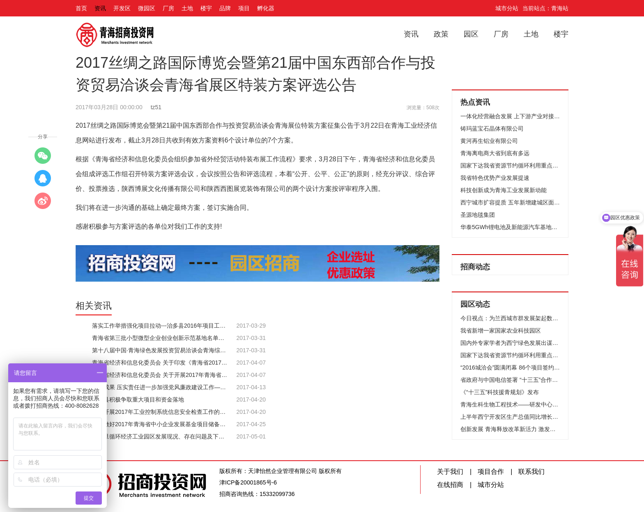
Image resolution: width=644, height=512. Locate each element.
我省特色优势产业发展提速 (494, 177)
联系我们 (531, 471)
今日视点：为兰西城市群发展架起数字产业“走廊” (510, 318)
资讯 (100, 8)
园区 (471, 34)
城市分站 (506, 8)
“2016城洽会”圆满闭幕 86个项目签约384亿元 (510, 367)
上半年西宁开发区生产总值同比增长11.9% (510, 416)
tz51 (156, 107)
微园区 (146, 8)
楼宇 (206, 8)
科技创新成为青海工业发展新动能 (503, 190)
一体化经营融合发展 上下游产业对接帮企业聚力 (510, 116)
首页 (81, 8)
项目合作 (491, 471)
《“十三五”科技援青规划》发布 (499, 392)
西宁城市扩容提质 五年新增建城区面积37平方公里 (510, 202)
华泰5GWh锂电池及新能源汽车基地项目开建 (510, 227)
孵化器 (265, 8)
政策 (441, 34)
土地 (187, 8)
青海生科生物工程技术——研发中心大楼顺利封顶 (510, 404)
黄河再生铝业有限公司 (489, 141)
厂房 (168, 8)
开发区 (122, 8)
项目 (244, 8)
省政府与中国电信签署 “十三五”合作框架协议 (510, 380)
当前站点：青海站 (545, 8)
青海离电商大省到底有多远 (494, 153)
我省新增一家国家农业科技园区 (500, 330)
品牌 (225, 8)
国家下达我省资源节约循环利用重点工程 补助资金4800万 (510, 165)
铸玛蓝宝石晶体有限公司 (492, 128)
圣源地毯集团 (477, 214)
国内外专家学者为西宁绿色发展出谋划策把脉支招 (510, 343)
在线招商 (450, 484)
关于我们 (450, 471)
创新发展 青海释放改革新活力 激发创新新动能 (510, 429)
